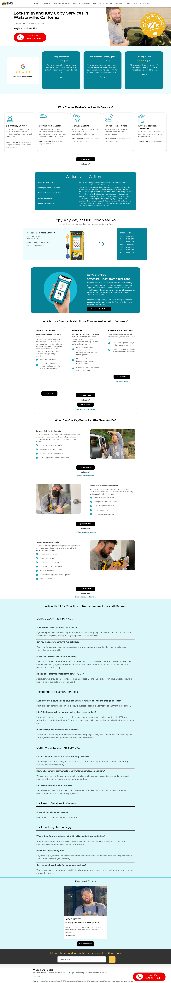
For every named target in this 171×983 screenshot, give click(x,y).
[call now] (30, 37)
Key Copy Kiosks (117, 3)
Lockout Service (62, 3)
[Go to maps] (101, 244)
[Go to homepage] (7, 3)
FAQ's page (70, 973)
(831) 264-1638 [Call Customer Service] (85, 159)
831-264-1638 (31, 246)
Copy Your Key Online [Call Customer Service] (99, 309)
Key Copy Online (100, 3)
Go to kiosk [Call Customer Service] (49, 393)
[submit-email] (112, 959)
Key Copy (132, 3)
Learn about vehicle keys (85, 409)
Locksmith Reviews (81, 3)
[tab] (45, 182)
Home (36, 3)
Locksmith (46, 3)
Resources (145, 3)
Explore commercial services (85, 597)
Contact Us (37, 976)
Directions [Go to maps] (40, 246)
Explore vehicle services (85, 476)
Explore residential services (86, 532)
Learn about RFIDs (122, 381)
